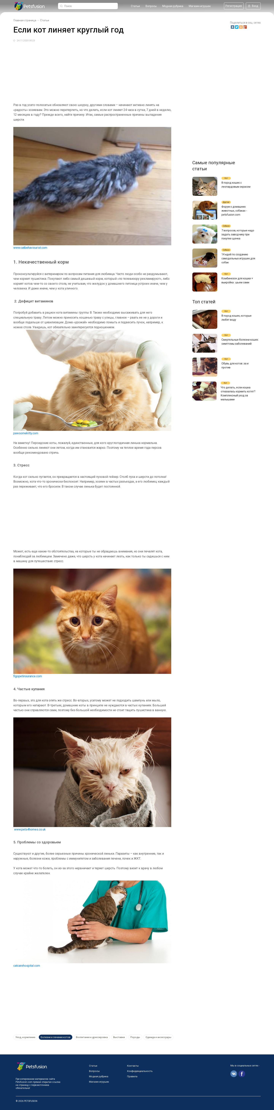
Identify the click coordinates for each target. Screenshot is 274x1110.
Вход (253, 5)
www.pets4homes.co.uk (30, 829)
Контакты (133, 1065)
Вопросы (151, 6)
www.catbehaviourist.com (30, 247)
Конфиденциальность (140, 1071)
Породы (135, 1037)
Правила (132, 1076)
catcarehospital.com (26, 965)
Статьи (135, 6)
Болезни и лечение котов (55, 1037)
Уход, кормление (25, 1037)
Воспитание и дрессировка (92, 1037)
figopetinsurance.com (27, 676)
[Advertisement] (127, 71)
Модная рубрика (172, 6)
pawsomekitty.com (25, 433)
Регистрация (233, 5)
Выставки (119, 1037)
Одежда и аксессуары (158, 1037)
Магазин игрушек (200, 6)
